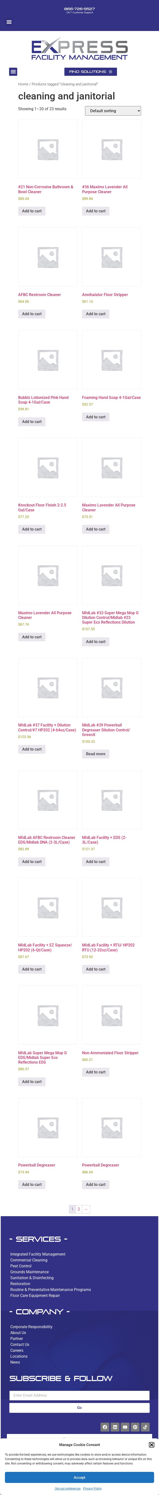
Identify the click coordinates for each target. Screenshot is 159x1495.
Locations (19, 1356)
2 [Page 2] (79, 1209)
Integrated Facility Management (37, 1254)
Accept (79, 1477)
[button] (151, 1444)
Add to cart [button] (32, 211)
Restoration (20, 1283)
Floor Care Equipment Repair (35, 1295)
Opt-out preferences (68, 1488)
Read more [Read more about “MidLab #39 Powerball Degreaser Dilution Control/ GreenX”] (95, 754)
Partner (16, 1338)
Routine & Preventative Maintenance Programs (50, 1289)
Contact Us (19, 1344)
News (15, 1362)
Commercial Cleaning (28, 1260)
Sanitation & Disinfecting (32, 1277)
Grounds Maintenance (29, 1272)
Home (23, 84)
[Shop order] (113, 111)
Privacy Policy (92, 1488)
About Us (18, 1332)
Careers (16, 1350)
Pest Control (20, 1266)
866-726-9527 (79, 9)
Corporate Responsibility (31, 1326)
